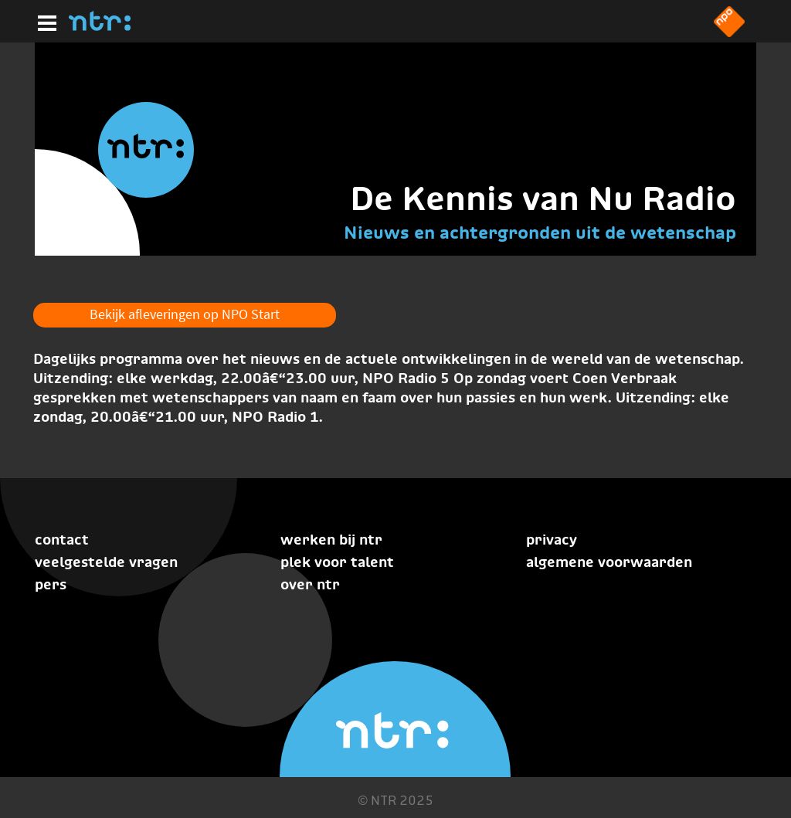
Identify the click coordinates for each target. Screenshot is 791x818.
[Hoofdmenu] (44, 21)
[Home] (100, 26)
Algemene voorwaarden (609, 562)
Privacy (551, 539)
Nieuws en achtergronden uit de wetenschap (540, 232)
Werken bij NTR (331, 539)
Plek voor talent (337, 562)
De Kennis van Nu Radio (543, 198)
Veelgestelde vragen (106, 562)
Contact (62, 539)
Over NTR (310, 584)
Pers (50, 584)
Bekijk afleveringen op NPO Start (185, 314)
